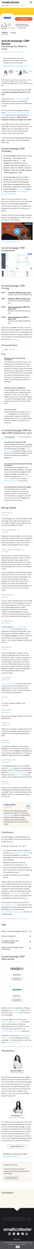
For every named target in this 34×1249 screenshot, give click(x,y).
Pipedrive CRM (17, 1022)
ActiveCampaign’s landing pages (12, 912)
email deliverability (15, 893)
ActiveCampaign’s (20, 99)
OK (17, 1246)
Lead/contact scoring (8, 684)
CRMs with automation (13, 1042)
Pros (4, 349)
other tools (18, 775)
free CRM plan (15, 1010)
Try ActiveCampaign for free (10, 242)
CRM (7, 5)
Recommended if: (8, 437)
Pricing (13, 33)
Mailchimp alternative (10, 481)
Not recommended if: (24, 437)
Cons (12, 349)
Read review (17, 979)
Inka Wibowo (25, 71)
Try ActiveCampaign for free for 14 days (14, 919)
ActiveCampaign (9, 815)
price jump (16, 1013)
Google (11, 768)
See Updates (20, 52)
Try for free (24, 19)
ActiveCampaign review (9, 905)
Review (5, 33)
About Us (17, 1239)
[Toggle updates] (11, 1156)
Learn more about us (17, 1146)
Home (3, 5)
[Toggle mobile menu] (31, 2)
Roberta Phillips (11, 71)
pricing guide (16, 339)
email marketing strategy (21, 853)
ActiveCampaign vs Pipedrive (11, 1031)
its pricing (21, 189)
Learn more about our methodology (16, 66)
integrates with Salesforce (17, 772)
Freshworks (5, 1022)
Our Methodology (11, 1178)
